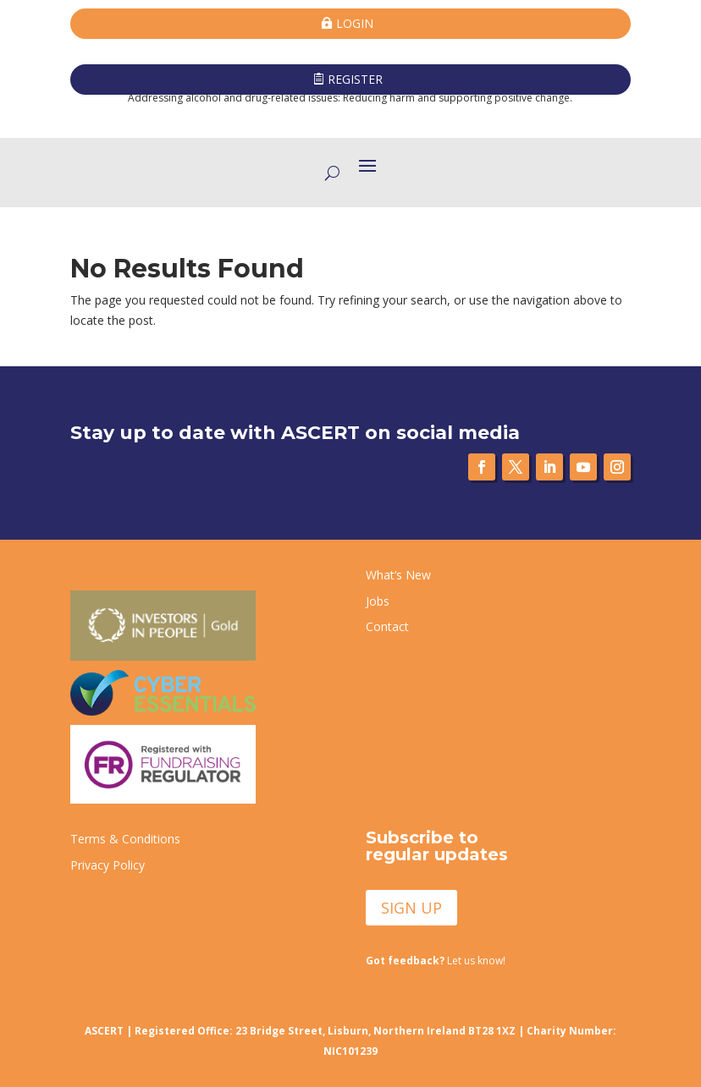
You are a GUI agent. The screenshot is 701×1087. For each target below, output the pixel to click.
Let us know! (435, 960)
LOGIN (354, 23)
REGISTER (355, 79)
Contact (387, 626)
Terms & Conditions (125, 839)
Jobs (377, 601)
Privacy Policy (107, 865)
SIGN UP (411, 908)
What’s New (398, 575)
